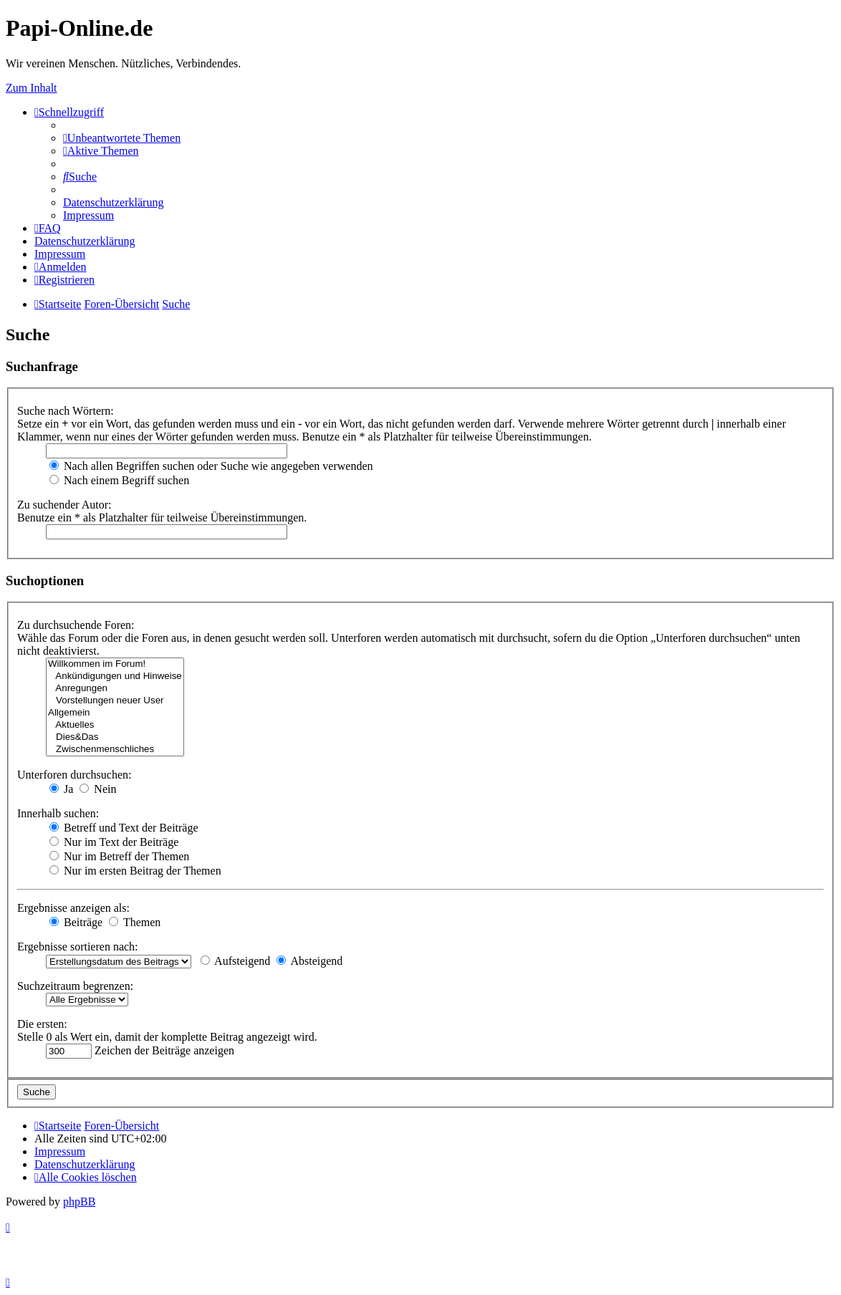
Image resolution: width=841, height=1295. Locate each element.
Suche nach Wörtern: (65, 411)
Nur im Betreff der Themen (119, 856)
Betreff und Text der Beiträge (123, 828)
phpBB (79, 1201)
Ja (61, 789)
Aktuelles (115, 725)
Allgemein (115, 713)
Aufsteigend (235, 961)
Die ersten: (42, 1024)
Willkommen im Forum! (115, 664)
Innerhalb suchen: (58, 813)
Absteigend (309, 961)
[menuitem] (122, 138)
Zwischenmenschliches (115, 749)
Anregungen (115, 689)
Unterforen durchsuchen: (74, 775)
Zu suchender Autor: (64, 505)
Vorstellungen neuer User (115, 701)
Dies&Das (115, 737)
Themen (134, 922)
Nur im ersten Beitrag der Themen (135, 871)
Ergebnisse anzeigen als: (73, 908)
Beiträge (75, 922)
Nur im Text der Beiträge (113, 842)
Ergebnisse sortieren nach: (77, 946)
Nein (98, 789)
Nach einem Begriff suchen (119, 480)
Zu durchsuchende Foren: (76, 625)
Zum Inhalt (31, 88)
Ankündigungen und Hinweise (115, 676)
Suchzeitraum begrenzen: (75, 986)
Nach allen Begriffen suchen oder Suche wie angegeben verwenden (211, 466)
